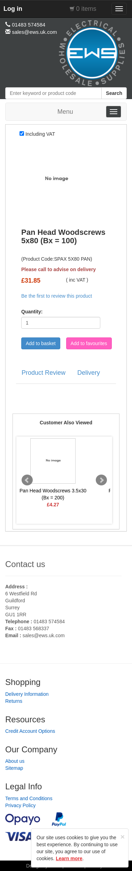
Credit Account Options (30, 731)
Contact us (25, 564)
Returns (13, 701)
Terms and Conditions (28, 798)
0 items (86, 8)
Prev (27, 480)
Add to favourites (89, 343)
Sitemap (14, 768)
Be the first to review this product (56, 296)
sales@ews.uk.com (44, 635)
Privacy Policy (20, 805)
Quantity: (31, 311)
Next (101, 480)
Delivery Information (27, 694)
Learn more (69, 858)
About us (14, 761)
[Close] (123, 836)
